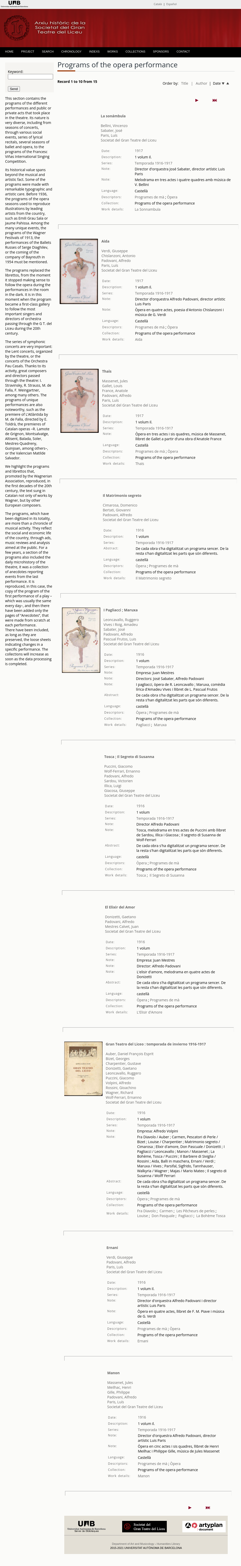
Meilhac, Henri (119, 1387)
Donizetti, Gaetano (120, 916)
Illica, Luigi (112, 785)
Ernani (112, 1247)
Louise (142, 1215)
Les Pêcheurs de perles (195, 1210)
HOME (9, 51)
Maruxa (160, 724)
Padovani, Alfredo (116, 260)
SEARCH (48, 51)
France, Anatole (115, 390)
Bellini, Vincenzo (114, 125)
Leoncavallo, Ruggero (121, 619)
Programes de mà (149, 197)
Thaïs (106, 371)
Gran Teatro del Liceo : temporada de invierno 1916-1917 (156, 1044)
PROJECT (27, 51)
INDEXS (94, 51)
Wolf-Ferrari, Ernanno (122, 771)
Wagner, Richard (119, 1092)
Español (171, 4)
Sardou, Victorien (118, 780)
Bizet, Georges (118, 1058)
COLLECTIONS (135, 51)
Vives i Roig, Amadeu (121, 624)
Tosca (141, 875)
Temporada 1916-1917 (153, 163)
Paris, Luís (109, 135)
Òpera (171, 197)
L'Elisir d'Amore (149, 1012)
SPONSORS (161, 51)
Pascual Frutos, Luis (120, 639)
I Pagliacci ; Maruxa (121, 610)
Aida (105, 241)
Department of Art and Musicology (133, 1543)
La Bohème (205, 1215)
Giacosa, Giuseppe (119, 790)
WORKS (112, 51)
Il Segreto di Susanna (167, 875)
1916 (140, 530)
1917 (139, 150)
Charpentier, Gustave (123, 1063)
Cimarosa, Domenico (120, 505)
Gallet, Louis (112, 385)
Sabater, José (111, 130)
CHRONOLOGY (71, 51)
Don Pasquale (163, 1215)
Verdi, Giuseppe (115, 250)
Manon (113, 1372)
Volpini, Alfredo (118, 1082)
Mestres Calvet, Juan (122, 926)
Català (158, 4)
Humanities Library (168, 1543)
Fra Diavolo (146, 1210)
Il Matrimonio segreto (122, 495)
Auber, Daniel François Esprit (130, 1053)
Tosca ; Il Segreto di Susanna (129, 756)
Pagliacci (143, 724)
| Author (199, 83)
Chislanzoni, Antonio (118, 255)
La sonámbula (113, 115)
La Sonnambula (147, 209)
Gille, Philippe (118, 1392)
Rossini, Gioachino (121, 1087)
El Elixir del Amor (120, 907)
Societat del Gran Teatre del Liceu (128, 140)
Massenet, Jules (115, 380)
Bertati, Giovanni (117, 510)
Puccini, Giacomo (118, 766)
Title (184, 83)
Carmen (166, 1210)
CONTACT (183, 51)
